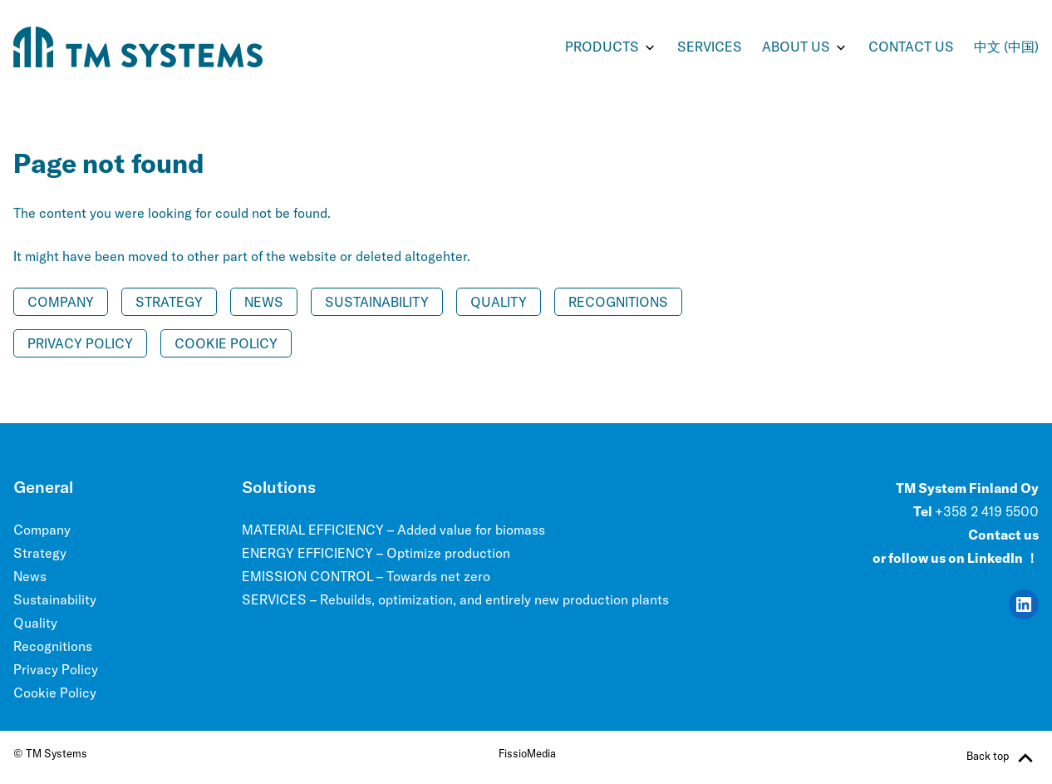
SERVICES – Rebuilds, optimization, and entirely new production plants (455, 599)
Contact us (911, 46)
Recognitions (618, 301)
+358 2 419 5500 (987, 511)
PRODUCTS (602, 46)
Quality (498, 301)
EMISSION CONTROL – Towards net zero (366, 576)
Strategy (169, 301)
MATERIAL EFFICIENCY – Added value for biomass (393, 529)
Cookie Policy (226, 343)
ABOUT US (796, 46)
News (263, 301)
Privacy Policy (80, 343)
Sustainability (377, 301)
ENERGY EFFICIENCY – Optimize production (376, 553)
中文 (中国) (1006, 46)
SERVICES (709, 46)
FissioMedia (527, 753)
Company (60, 301)
